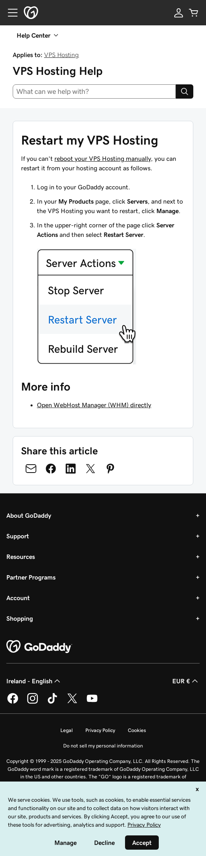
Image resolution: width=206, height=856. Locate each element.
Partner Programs (31, 577)
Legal (66, 730)
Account (18, 598)
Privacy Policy (100, 730)
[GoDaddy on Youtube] (92, 702)
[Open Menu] (9, 13)
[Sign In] (178, 12)
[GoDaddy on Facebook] (12, 702)
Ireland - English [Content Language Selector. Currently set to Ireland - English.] (34, 681)
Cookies (137, 730)
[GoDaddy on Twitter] (72, 702)
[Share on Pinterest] (110, 468)
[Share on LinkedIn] (71, 468)
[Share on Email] (31, 468)
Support (17, 536)
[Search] (184, 91)
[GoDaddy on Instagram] (32, 702)
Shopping (19, 618)
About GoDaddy (28, 515)
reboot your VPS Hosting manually (102, 158)
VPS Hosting (61, 54)
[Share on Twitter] (90, 468)
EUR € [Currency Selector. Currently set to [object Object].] (186, 681)
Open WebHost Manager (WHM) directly (94, 405)
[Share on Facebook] (51, 468)
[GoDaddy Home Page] (39, 647)
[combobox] (94, 91)
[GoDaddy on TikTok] (52, 702)
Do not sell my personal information (103, 745)
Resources (20, 556)
